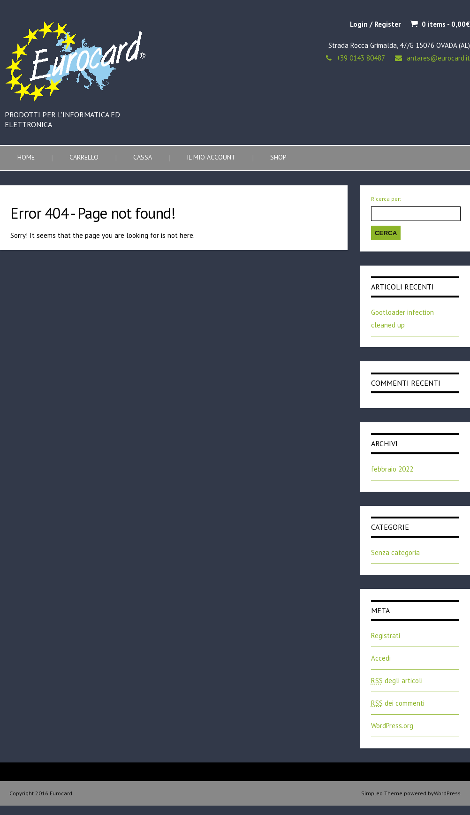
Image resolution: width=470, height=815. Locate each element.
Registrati (385, 635)
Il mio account (211, 157)
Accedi (381, 658)
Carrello (84, 157)
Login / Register (375, 24)
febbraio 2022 (392, 469)
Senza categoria (395, 552)
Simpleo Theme (381, 793)
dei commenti (398, 703)
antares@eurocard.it (438, 57)
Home (26, 157)
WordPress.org (392, 725)
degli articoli (397, 680)
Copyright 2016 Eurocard (40, 793)
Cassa (142, 157)
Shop (278, 157)
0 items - (446, 24)
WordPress (447, 793)
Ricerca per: (386, 199)
